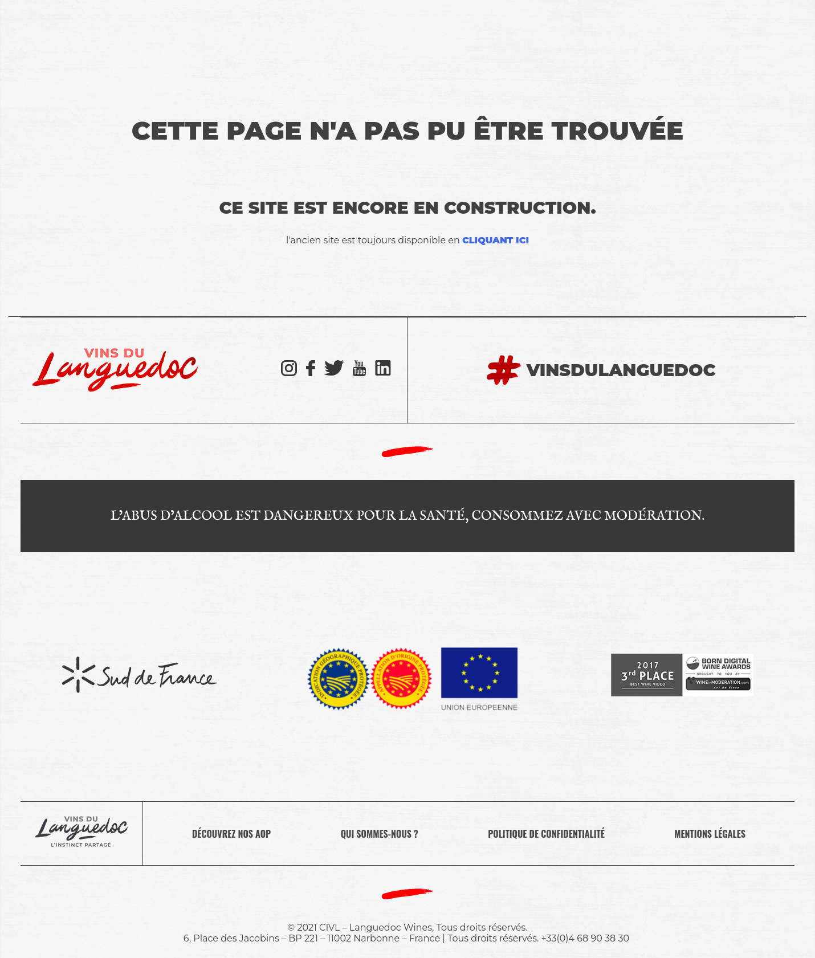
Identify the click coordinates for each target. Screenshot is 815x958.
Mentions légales (709, 834)
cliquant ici (495, 240)
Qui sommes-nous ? (379, 834)
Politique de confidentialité (546, 834)
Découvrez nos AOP (231, 834)
